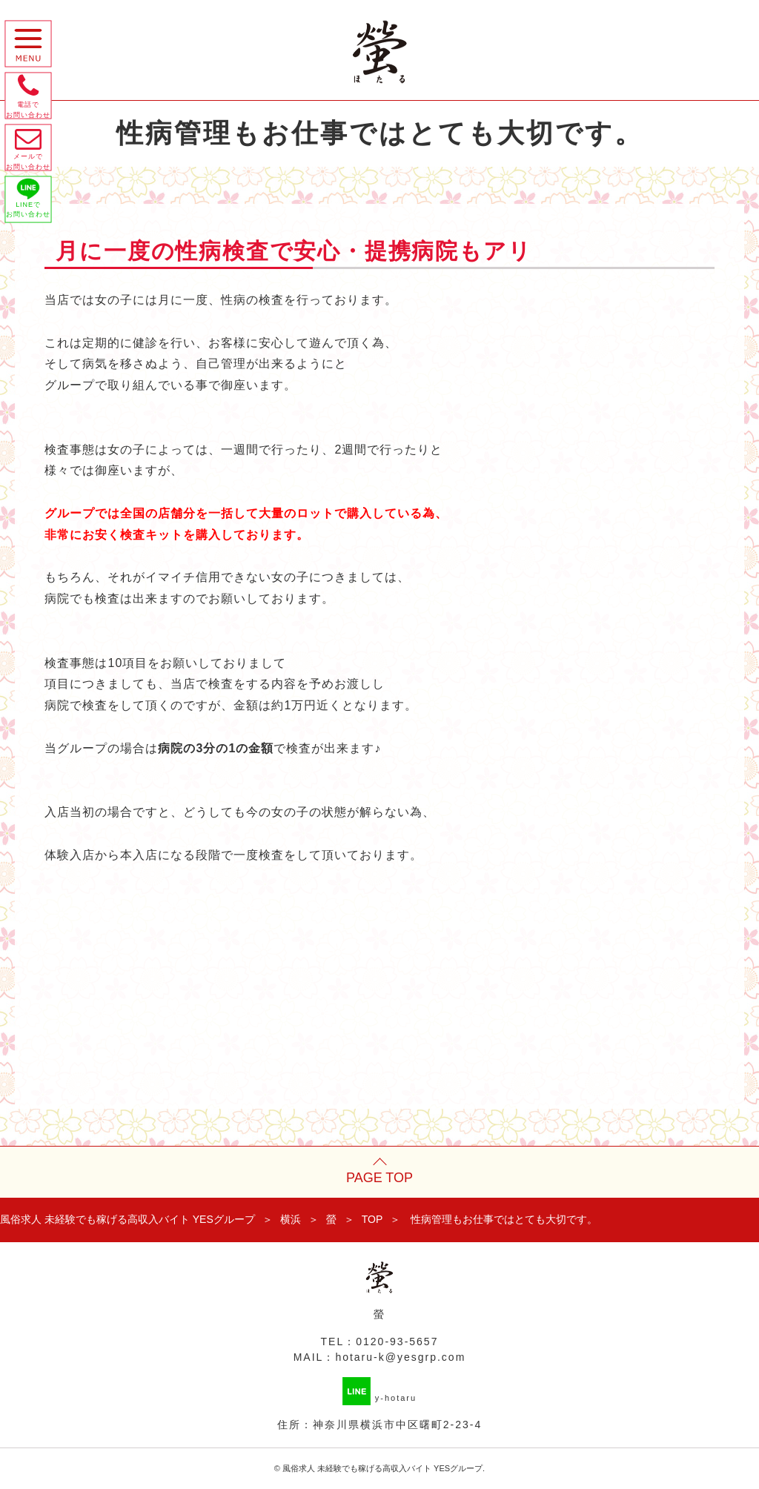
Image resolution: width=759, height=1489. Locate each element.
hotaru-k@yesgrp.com (400, 1357)
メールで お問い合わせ (31, 159)
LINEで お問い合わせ (31, 215)
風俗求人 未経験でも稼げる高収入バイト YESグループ (382, 1468)
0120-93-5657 (397, 1341)
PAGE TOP (379, 1177)
